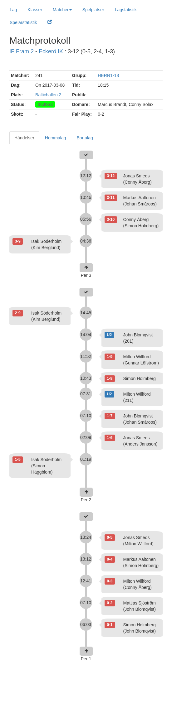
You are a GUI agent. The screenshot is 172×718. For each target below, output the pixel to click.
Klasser (34, 9)
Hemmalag (55, 137)
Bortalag (85, 137)
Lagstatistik (126, 9)
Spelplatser (93, 9)
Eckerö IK (51, 51)
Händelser (24, 137)
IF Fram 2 (21, 51)
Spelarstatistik (23, 22)
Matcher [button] (62, 9)
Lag (13, 9)
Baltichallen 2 (48, 94)
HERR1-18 (108, 75)
